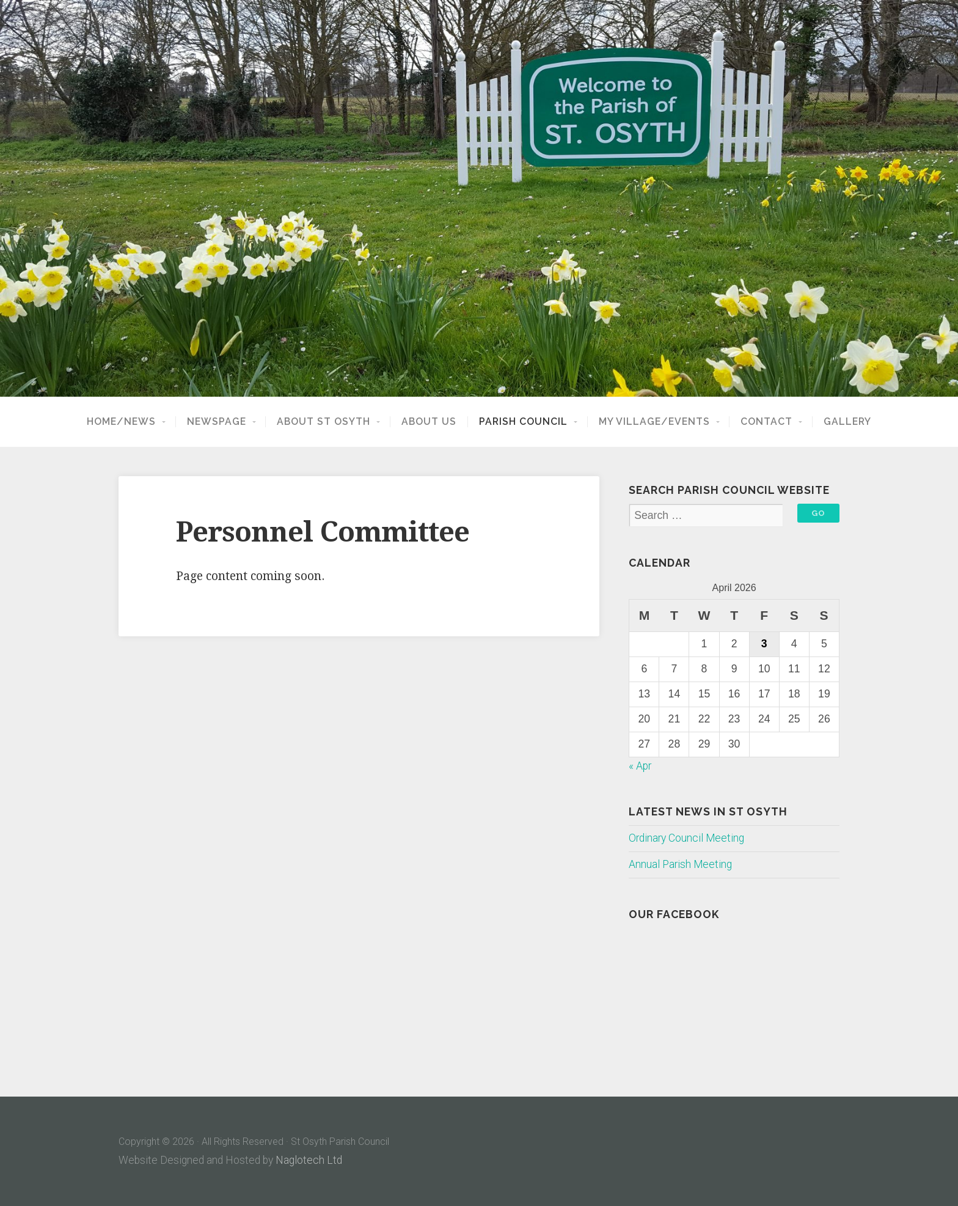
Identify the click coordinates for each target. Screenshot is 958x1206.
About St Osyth (323, 421)
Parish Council (523, 421)
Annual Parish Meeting (680, 864)
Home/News (121, 421)
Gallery (847, 421)
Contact (766, 421)
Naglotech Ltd (309, 1160)
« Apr (640, 766)
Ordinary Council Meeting (686, 838)
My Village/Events (654, 421)
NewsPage (216, 421)
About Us (428, 421)
